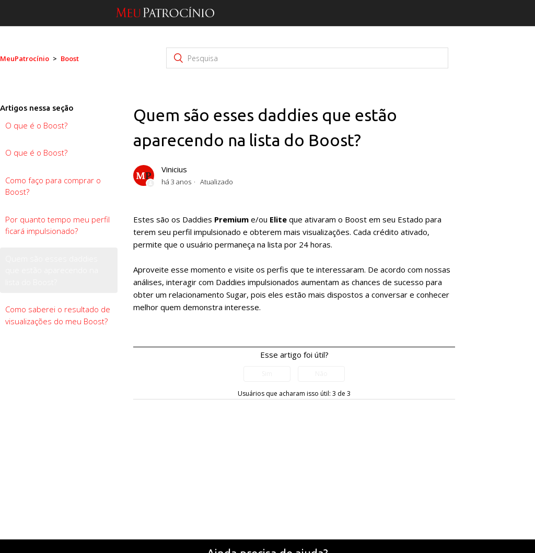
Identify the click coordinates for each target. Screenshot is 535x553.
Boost (70, 58)
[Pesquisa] (307, 58)
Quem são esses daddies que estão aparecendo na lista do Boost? (51, 270)
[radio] (266, 374)
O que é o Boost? (36, 125)
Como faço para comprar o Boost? (53, 186)
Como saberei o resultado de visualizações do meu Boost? (57, 315)
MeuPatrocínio (24, 58)
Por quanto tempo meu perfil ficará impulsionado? (57, 225)
